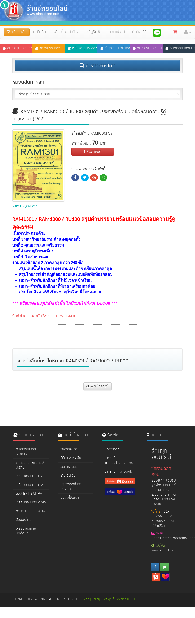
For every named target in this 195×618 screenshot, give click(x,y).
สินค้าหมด (92, 151)
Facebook (113, 449)
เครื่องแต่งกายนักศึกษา (26, 531)
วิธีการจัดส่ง (69, 466)
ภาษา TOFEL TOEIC (30, 511)
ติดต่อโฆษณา (69, 497)
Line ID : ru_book (118, 471)
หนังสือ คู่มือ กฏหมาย (83, 48)
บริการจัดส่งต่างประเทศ (72, 487)
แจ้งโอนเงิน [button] (17, 32)
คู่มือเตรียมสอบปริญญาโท (180, 48)
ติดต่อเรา (139, 32)
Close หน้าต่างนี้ (97, 386)
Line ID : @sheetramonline (119, 460)
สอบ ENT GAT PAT (30, 493)
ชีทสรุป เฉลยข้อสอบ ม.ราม (30, 465)
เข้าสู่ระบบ (93, 32)
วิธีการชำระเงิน (70, 458)
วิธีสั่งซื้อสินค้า (66, 32)
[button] (188, 32)
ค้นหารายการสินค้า (97, 65)
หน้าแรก (39, 32)
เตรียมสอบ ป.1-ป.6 (29, 476)
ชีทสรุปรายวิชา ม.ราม (50, 48)
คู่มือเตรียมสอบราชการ (17, 48)
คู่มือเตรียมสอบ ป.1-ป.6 (147, 48)
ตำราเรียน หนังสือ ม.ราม (115, 48)
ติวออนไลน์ (23, 520)
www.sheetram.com (167, 550)
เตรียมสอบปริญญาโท (31, 502)
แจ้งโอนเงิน (67, 475)
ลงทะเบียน (116, 32)
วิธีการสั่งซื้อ (68, 449)
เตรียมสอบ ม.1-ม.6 (29, 485)
